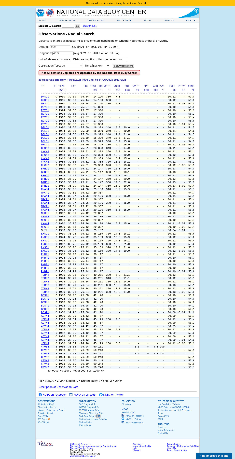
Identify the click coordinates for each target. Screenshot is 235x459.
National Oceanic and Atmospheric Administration (93, 446)
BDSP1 (45, 295)
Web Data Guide (86, 416)
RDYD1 (45, 107)
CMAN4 (45, 189)
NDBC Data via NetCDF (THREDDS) (173, 407)
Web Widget (43, 422)
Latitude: (44, 47)
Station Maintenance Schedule (93, 419)
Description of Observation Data (58, 387)
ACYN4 (45, 316)
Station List (90, 26)
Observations (66, 20)
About (190, 20)
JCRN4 (45, 319)
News (147, 20)
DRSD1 (45, 97)
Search (168, 20)
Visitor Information (166, 430)
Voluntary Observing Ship (91, 413)
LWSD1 (45, 234)
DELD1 (45, 127)
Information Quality (142, 446)
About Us (163, 424)
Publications (85, 425)
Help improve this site (213, 455)
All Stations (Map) (46, 404)
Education (123, 20)
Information (95, 20)
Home (42, 20)
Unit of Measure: (49, 59)
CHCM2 (45, 148)
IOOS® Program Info (89, 410)
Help (135, 448)
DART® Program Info (89, 407)
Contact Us (163, 433)
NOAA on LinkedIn (83, 394)
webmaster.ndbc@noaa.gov (83, 456)
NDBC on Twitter (111, 394)
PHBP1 (45, 254)
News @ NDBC (128, 412)
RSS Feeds (44, 419)
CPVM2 (45, 350)
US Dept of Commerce (80, 444)
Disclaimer (137, 444)
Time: (88, 65)
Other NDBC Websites (171, 401)
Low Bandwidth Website (169, 404)
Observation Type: (50, 65)
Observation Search (47, 407)
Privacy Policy (173, 444)
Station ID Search (50, 26)
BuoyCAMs (43, 416)
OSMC (160, 419)
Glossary (137, 450)
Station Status (85, 422)
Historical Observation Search (51, 410)
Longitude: (45, 53)
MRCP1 (45, 193)
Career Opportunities (177, 450)
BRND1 (45, 169)
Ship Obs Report (45, 413)
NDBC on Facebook (52, 394)
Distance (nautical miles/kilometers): (95, 59)
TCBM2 (45, 275)
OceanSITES (163, 416)
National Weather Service (82, 448)
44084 (45, 347)
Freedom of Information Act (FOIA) (183, 446)
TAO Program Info (87, 404)
